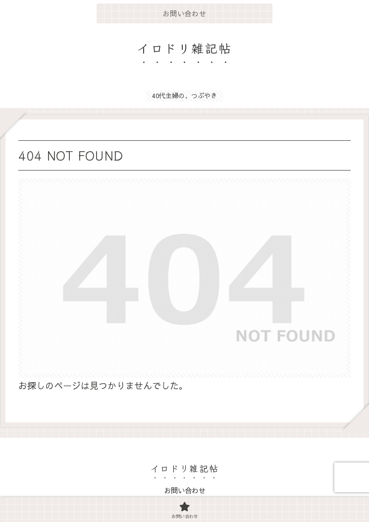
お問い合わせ (185, 490)
